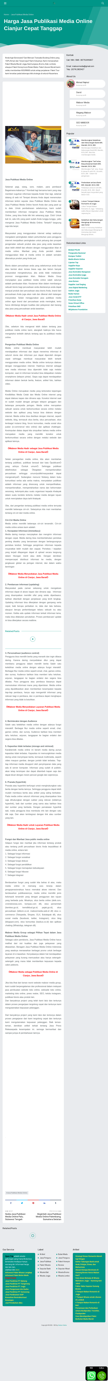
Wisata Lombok (64, 1328)
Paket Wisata (45, 1317)
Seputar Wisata (64, 1321)
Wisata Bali (44, 1325)
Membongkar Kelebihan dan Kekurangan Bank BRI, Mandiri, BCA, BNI (91, 143)
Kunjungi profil (81, 85)
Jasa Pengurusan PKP (64, 1310)
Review (61, 1317)
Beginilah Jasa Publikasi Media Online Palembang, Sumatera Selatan (48, 1269)
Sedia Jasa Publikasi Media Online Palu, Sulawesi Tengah (15, 1269)
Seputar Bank (45, 1321)
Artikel (42, 1306)
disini (17, 1322)
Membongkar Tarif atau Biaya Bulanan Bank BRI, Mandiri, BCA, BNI (91, 164)
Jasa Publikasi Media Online (17, 1244)
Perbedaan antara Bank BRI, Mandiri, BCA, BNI (91, 184)
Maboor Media (62, 1377)
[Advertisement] (33, 102)
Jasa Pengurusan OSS (45, 1310)
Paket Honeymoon (64, 1314)
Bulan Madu (63, 1306)
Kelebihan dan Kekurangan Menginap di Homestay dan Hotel (92, 222)
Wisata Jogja (45, 1328)
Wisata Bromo (64, 1325)
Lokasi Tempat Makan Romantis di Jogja (90, 202)
